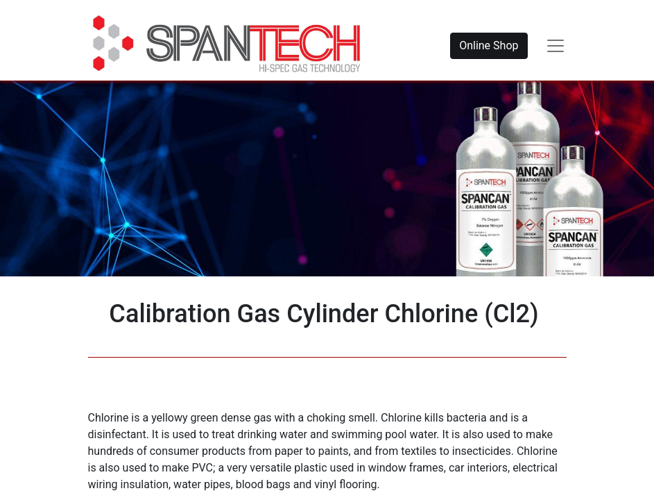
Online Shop (488, 45)
